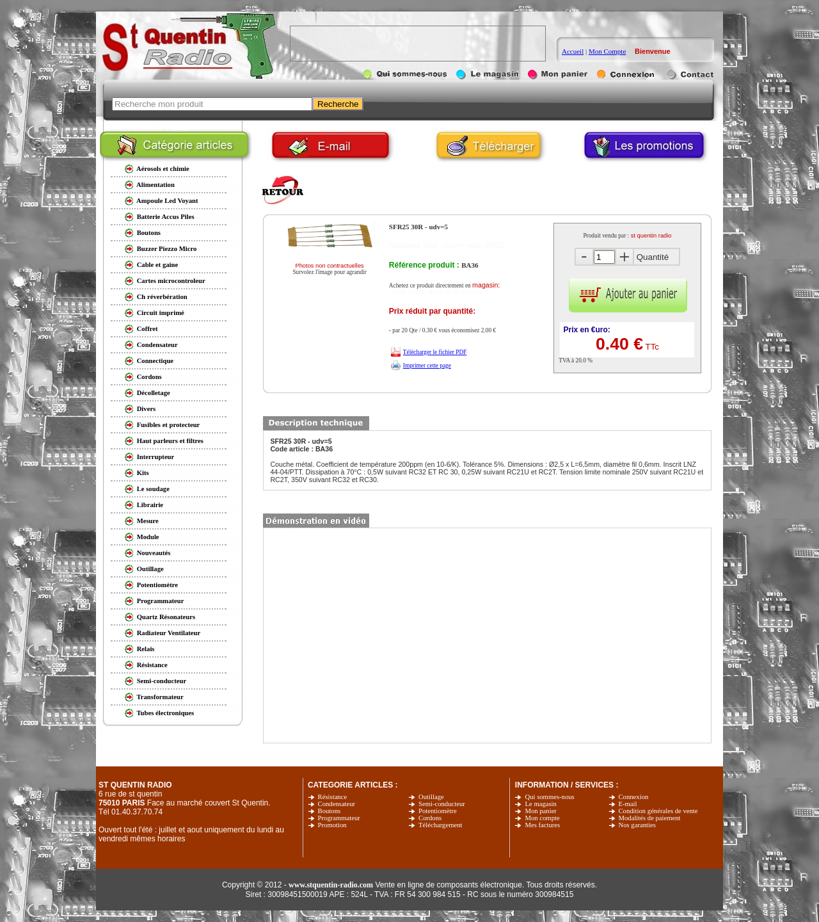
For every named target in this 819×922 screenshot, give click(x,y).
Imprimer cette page (427, 365)
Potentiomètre (437, 810)
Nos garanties (637, 825)
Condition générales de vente (658, 810)
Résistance (332, 796)
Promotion (332, 825)
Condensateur (337, 803)
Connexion (634, 796)
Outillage (431, 796)
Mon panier (540, 810)
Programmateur (339, 817)
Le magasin (540, 803)
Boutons (329, 810)
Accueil (573, 51)
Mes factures (542, 825)
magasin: (486, 285)
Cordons (429, 817)
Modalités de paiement (650, 817)
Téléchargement (440, 825)
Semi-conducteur (441, 803)
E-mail (628, 803)
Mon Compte (607, 51)
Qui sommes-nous (549, 796)
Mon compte (542, 817)
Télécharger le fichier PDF (435, 352)
